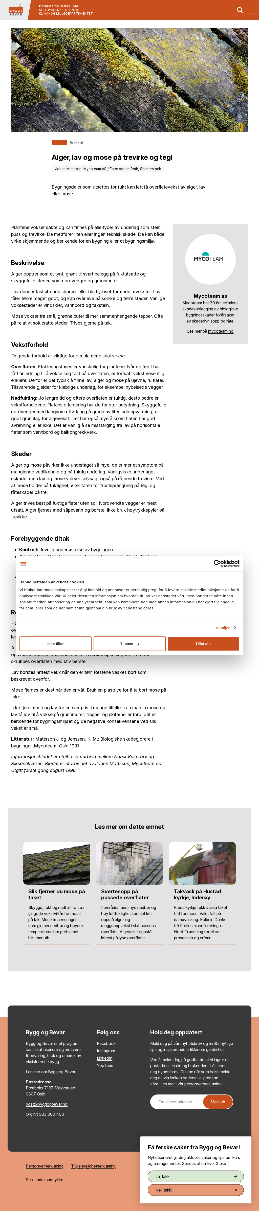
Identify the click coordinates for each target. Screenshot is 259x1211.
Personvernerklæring (44, 1166)
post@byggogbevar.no (47, 1104)
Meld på (218, 1101)
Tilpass (129, 644)
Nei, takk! (196, 1190)
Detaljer (223, 627)
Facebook (106, 1043)
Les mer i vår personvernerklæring (191, 1083)
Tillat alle (204, 644)
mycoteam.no (220, 331)
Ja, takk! (196, 1176)
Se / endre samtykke (44, 1179)
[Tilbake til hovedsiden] (15, 10)
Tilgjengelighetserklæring (93, 1166)
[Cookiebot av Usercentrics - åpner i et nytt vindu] (217, 563)
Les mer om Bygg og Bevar (50, 1071)
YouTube (105, 1065)
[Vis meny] (251, 10)
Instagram (106, 1050)
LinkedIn (104, 1058)
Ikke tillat (55, 644)
